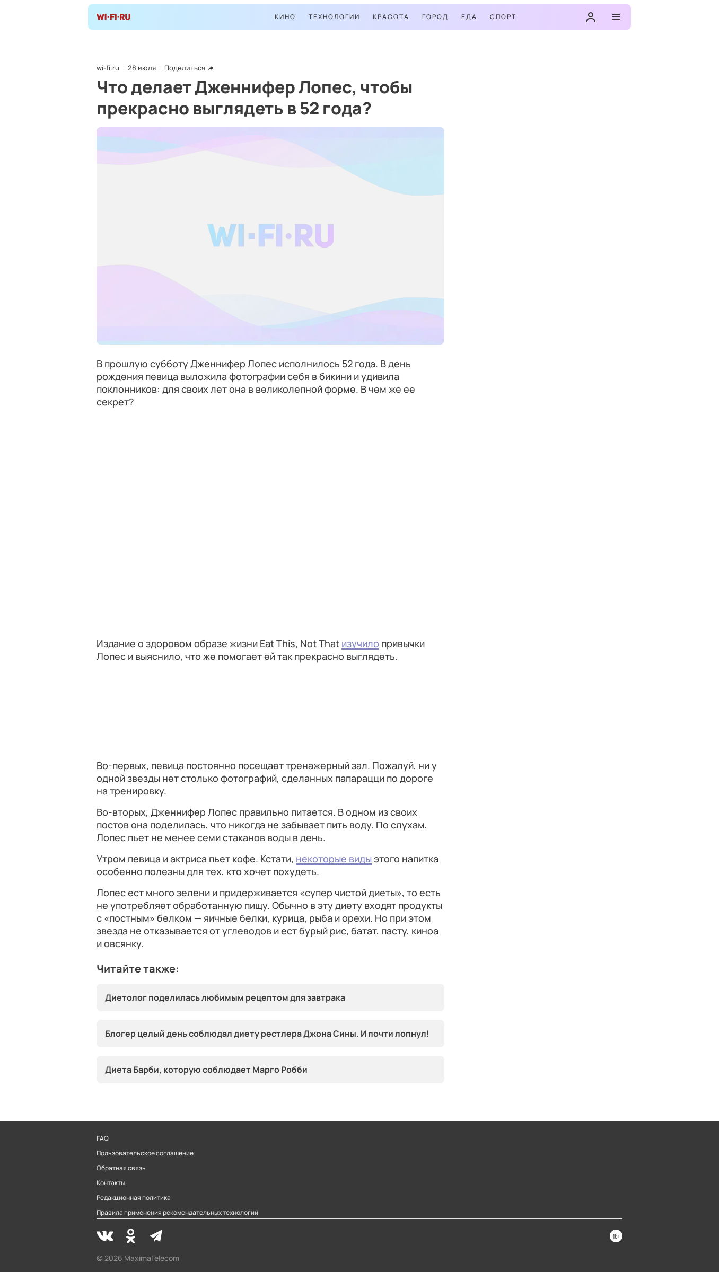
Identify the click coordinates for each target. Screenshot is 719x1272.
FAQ (103, 1138)
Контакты (111, 1183)
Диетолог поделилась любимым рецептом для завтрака (225, 997)
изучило (360, 643)
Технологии (334, 16)
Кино (285, 16)
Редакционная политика (134, 1198)
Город (435, 16)
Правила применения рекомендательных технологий (177, 1212)
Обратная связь (121, 1168)
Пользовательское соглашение (145, 1153)
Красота (391, 16)
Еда (469, 16)
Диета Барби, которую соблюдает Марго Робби (206, 1069)
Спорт (503, 16)
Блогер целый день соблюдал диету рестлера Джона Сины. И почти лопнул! (267, 1033)
